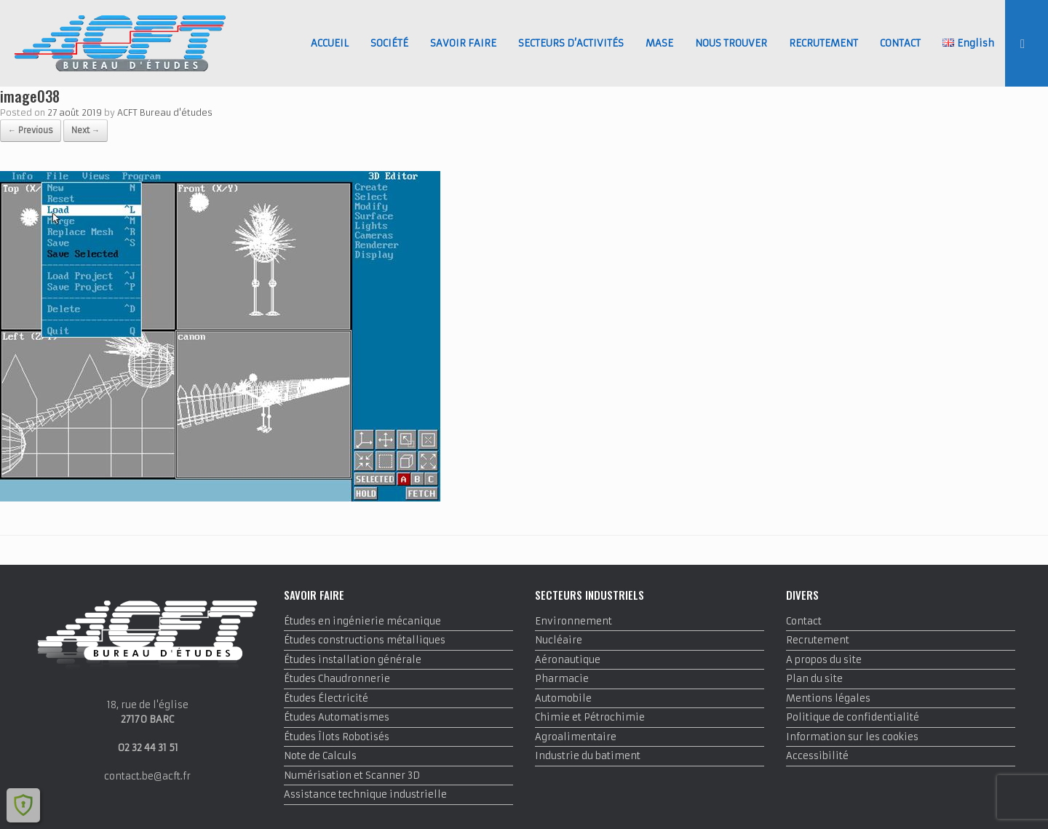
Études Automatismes (336, 717)
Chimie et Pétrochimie (590, 717)
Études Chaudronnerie (337, 679)
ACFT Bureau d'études (165, 112)
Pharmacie (562, 679)
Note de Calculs (320, 756)
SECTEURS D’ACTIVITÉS (571, 43)
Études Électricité (326, 698)
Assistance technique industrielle (365, 794)
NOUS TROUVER (731, 43)
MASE (659, 43)
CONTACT (900, 43)
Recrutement (817, 640)
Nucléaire (558, 640)
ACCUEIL (330, 43)
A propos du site (824, 660)
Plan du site (814, 679)
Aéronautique (567, 660)
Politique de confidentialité (852, 717)
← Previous (30, 130)
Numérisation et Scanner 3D (352, 775)
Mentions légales (828, 698)
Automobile (563, 698)
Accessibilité (817, 756)
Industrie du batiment (587, 756)
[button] (1026, 43)
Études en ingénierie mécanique (362, 621)
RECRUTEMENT (823, 43)
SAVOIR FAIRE (463, 43)
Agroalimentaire (575, 737)
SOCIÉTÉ (389, 43)
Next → (85, 130)
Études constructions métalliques (364, 640)
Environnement (573, 621)
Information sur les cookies (852, 737)
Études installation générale (352, 660)
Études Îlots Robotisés (336, 737)
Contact (804, 621)
